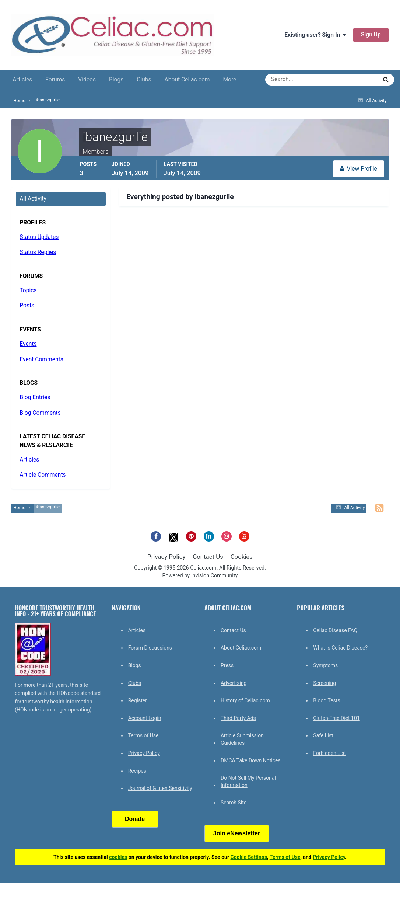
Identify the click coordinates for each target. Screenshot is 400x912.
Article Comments (43, 474)
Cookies (242, 556)
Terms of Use (143, 735)
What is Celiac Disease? (340, 648)
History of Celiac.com (245, 700)
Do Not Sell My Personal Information (248, 781)
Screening (324, 683)
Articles (22, 79)
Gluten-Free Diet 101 (336, 718)
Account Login (144, 718)
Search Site (233, 802)
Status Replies (38, 252)
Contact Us (208, 556)
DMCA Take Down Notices (251, 760)
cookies (118, 857)
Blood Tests (326, 700)
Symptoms (325, 665)
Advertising (233, 683)
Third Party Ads (238, 718)
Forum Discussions (150, 648)
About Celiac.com (187, 79)
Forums (55, 79)
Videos (87, 79)
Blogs (116, 79)
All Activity (33, 198)
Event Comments (41, 359)
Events (28, 344)
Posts (27, 305)
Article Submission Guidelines (242, 739)
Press (227, 665)
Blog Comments (40, 413)
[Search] (294, 80)
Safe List (323, 735)
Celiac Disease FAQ (335, 630)
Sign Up (371, 34)
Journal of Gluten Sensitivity (160, 788)
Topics (28, 290)
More (229, 79)
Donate (135, 819)
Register (137, 700)
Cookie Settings (249, 857)
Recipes (137, 771)
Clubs (144, 79)
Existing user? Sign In (315, 35)
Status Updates (39, 237)
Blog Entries (35, 397)
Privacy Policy (166, 556)
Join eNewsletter (236, 833)
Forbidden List (329, 753)
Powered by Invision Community (200, 575)
